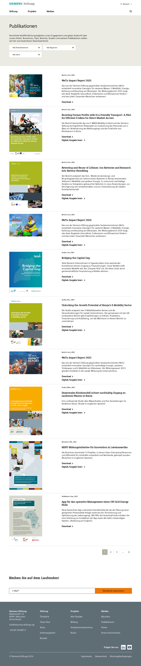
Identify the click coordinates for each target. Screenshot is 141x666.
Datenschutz (101, 656)
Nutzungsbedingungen (121, 656)
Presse (104, 627)
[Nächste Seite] (129, 552)
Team (42, 627)
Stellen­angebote (47, 632)
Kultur (73, 632)
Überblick (44, 616)
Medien (105, 611)
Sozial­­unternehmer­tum (82, 627)
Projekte (75, 611)
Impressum (86, 656)
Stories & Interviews (110, 632)
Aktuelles (105, 616)
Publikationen (107, 622)
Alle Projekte (77, 616)
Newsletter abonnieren (113, 591)
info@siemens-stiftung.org (22, 624)
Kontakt (43, 638)
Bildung (74, 622)
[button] (13, 11)
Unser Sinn (45, 622)
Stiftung (44, 611)
